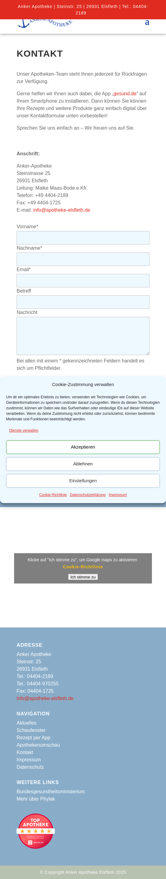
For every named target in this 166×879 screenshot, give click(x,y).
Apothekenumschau (38, 745)
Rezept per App (33, 737)
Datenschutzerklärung (88, 495)
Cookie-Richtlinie (53, 495)
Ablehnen (82, 463)
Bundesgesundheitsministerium (51, 791)
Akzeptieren (83, 446)
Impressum (118, 495)
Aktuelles (26, 723)
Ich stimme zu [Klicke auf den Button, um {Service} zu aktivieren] (83, 576)
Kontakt (25, 752)
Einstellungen (83, 480)
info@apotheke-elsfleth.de (61, 210)
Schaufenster (31, 730)
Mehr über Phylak (36, 798)
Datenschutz (30, 767)
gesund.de (125, 93)
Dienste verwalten (23, 430)
